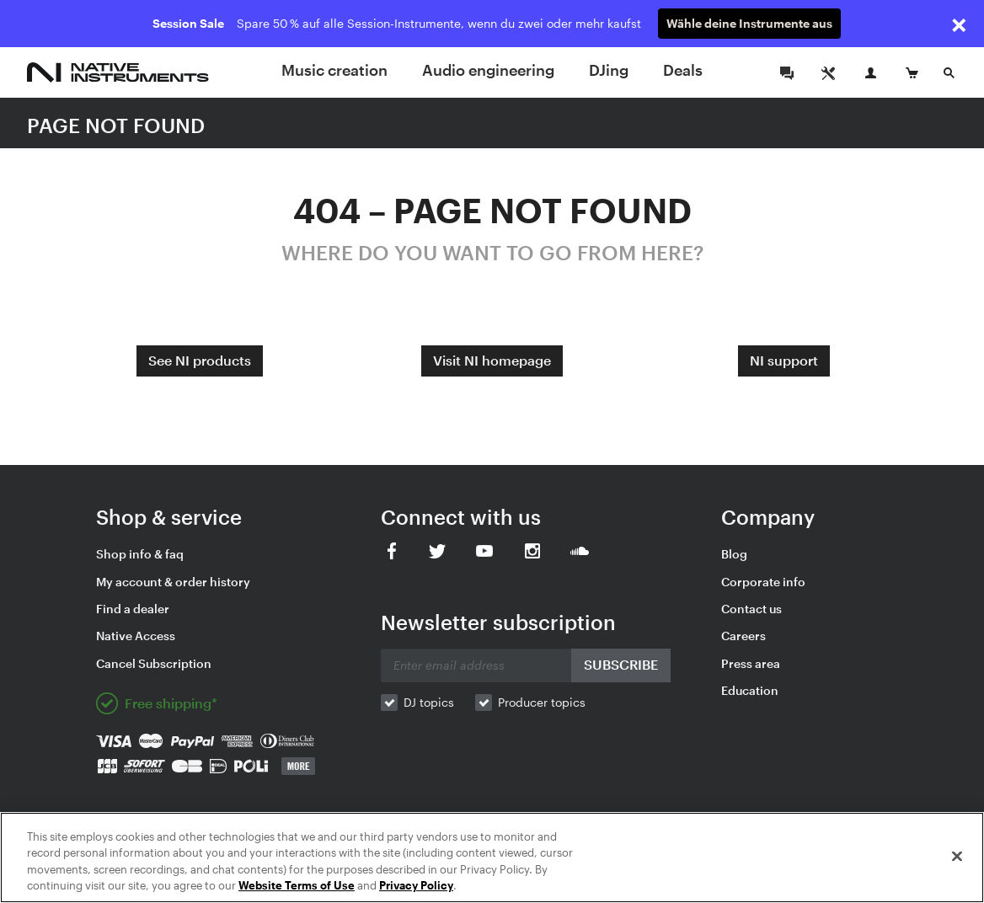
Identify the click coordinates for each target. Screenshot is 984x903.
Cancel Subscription (153, 663)
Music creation (334, 70)
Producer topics (542, 702)
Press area (750, 663)
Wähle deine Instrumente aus (749, 23)
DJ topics (429, 702)
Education (749, 690)
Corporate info (763, 581)
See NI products (199, 360)
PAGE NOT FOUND (116, 125)
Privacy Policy (416, 885)
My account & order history (173, 581)
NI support (784, 360)
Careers (743, 635)
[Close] (957, 855)
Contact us (751, 608)
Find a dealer (132, 608)
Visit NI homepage (492, 360)
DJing (608, 70)
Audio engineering (488, 70)
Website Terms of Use (296, 885)
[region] (492, 857)
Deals (683, 70)
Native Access (135, 635)
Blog (734, 554)
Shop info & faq (140, 554)
